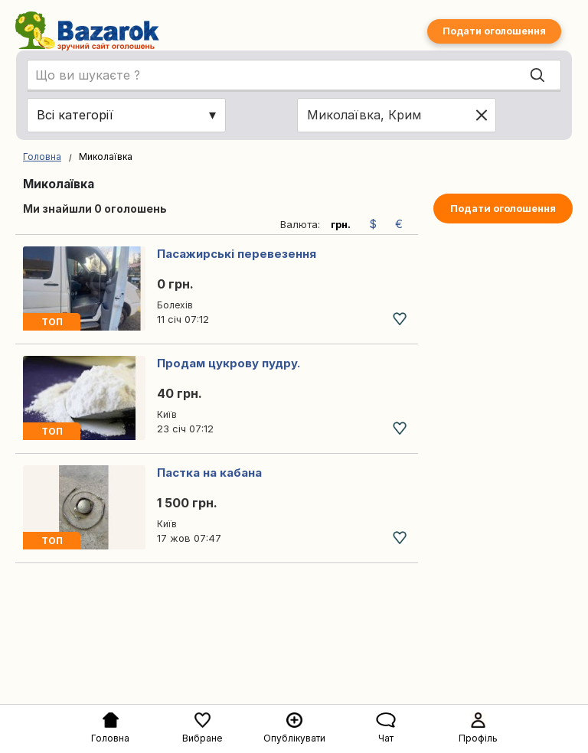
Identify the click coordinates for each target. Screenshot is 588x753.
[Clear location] (481, 115)
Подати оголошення (494, 31)
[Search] (537, 75)
